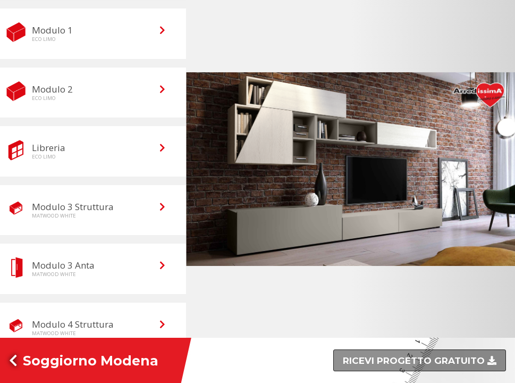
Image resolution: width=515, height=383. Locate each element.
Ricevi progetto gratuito (415, 360)
